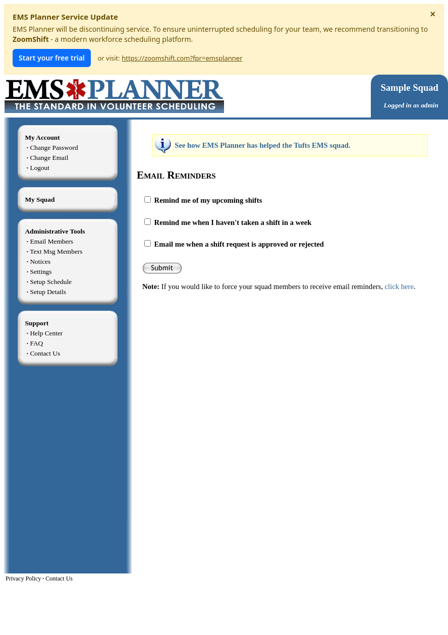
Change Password (54, 147)
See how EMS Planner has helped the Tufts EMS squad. (262, 145)
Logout (39, 167)
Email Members (51, 241)
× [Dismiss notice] (432, 14)
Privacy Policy (23, 578)
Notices (40, 261)
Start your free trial (52, 58)
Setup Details (48, 292)
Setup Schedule (51, 281)
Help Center (46, 333)
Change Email (49, 157)
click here (399, 286)
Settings (40, 271)
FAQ (36, 343)
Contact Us (45, 353)
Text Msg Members (56, 251)
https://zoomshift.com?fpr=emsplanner (182, 58)
